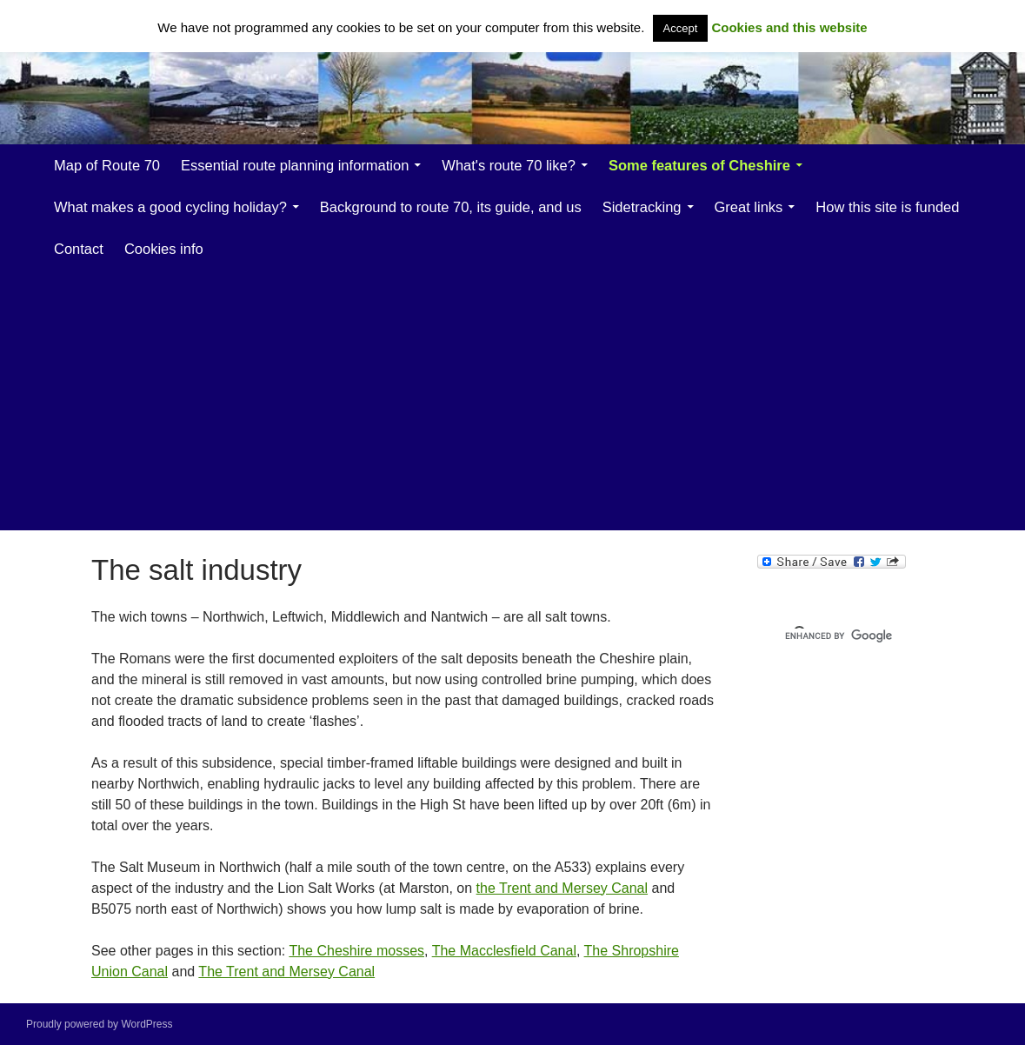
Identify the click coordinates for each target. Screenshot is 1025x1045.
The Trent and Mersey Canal (286, 971)
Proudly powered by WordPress (99, 1024)
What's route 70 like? (509, 165)
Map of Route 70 (107, 165)
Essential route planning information (295, 165)
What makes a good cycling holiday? (170, 207)
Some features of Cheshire (699, 165)
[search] (860, 635)
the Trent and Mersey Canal (562, 888)
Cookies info (163, 248)
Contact (78, 248)
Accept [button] (680, 28)
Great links (749, 207)
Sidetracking (642, 207)
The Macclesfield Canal (504, 950)
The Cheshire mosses (356, 950)
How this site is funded (887, 207)
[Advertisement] (533, 400)
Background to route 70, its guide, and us (451, 207)
